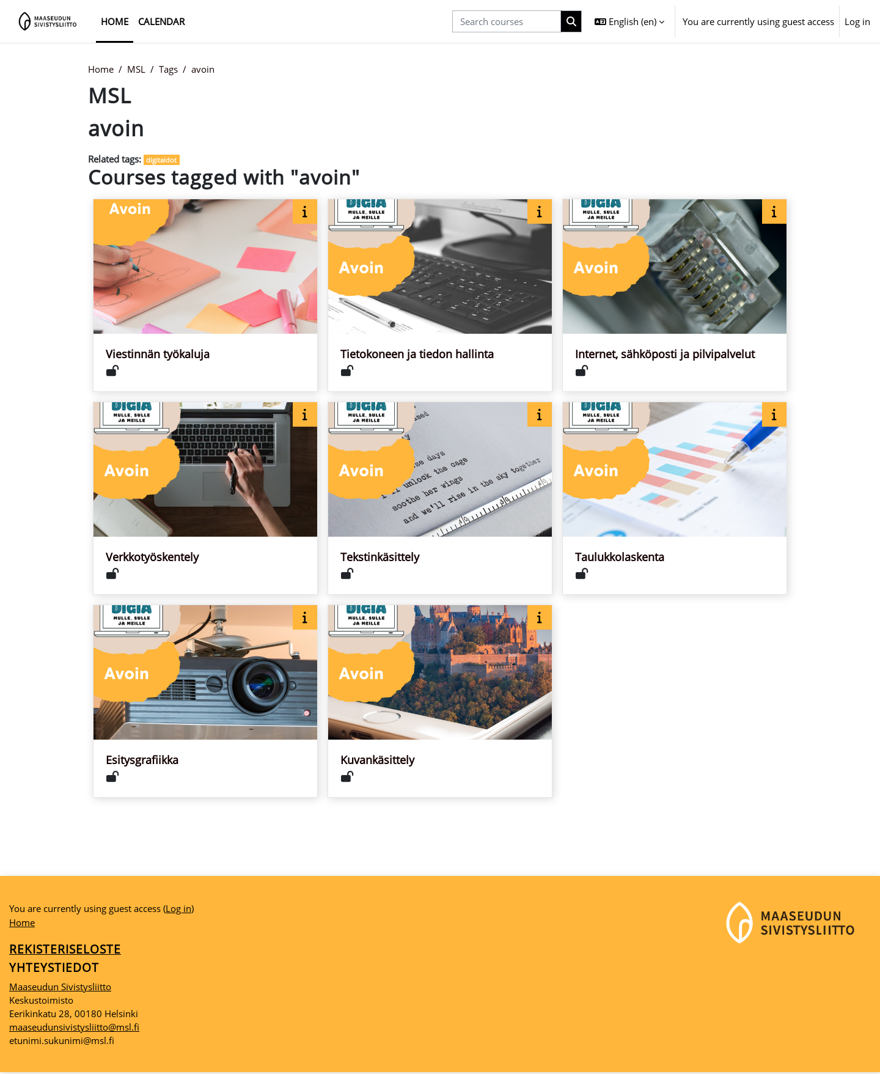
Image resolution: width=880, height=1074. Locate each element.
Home (101, 69)
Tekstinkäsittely (379, 557)
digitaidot (162, 159)
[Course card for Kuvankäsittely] (440, 701)
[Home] (48, 21)
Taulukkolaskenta (619, 557)
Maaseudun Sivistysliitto (60, 988)
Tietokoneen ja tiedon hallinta (417, 354)
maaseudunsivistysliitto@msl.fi (74, 1029)
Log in (857, 21)
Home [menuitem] (114, 21)
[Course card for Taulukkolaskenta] (674, 498)
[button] (629, 21)
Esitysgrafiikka (142, 760)
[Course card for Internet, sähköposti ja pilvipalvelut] (674, 295)
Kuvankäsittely (377, 760)
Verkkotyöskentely (152, 557)
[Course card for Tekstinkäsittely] (440, 498)
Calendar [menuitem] (161, 21)
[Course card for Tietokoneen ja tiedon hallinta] (440, 295)
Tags (168, 69)
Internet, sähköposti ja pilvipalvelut (665, 354)
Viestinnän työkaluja (158, 354)
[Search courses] (506, 21)
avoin (203, 69)
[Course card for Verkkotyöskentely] (205, 498)
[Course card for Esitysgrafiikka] (205, 701)
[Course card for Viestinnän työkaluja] (205, 295)
